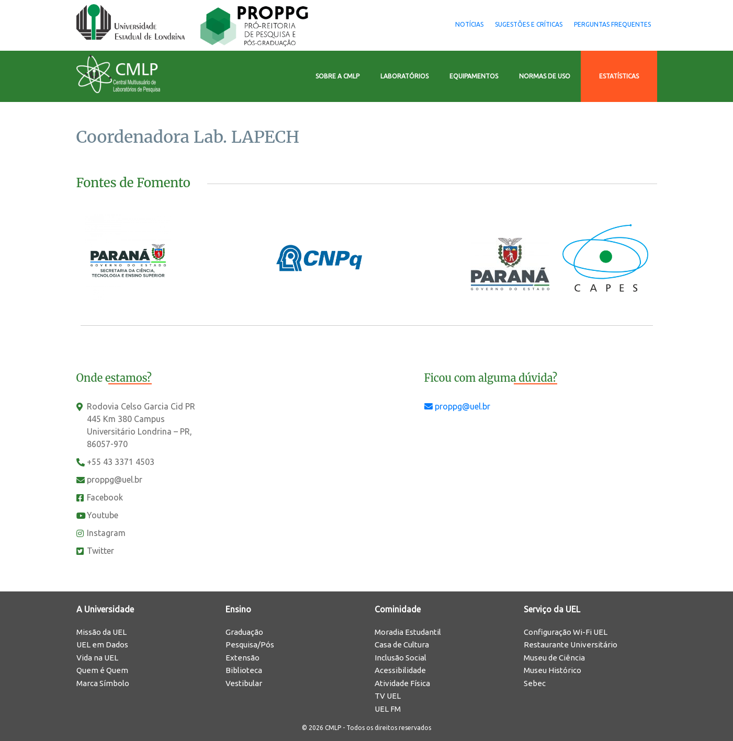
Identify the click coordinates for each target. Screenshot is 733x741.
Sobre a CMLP (337, 76)
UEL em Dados (102, 644)
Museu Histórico (552, 670)
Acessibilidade (400, 670)
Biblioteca (243, 670)
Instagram (106, 533)
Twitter (100, 550)
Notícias (433, 24)
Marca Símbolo (102, 683)
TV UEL (388, 695)
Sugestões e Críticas (507, 24)
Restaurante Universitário (570, 644)
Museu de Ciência (554, 657)
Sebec (535, 683)
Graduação (244, 632)
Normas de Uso (544, 76)
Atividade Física (402, 683)
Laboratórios (404, 76)
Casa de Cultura (402, 644)
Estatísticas (619, 76)
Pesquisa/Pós (249, 644)
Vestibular (243, 683)
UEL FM (388, 708)
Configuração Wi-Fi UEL (565, 632)
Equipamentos (473, 76)
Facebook (105, 497)
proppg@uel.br (114, 479)
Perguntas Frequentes (605, 24)
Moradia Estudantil (408, 632)
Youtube (102, 515)
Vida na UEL (97, 657)
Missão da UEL (101, 632)
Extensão (242, 657)
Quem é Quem (102, 670)
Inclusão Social (400, 657)
